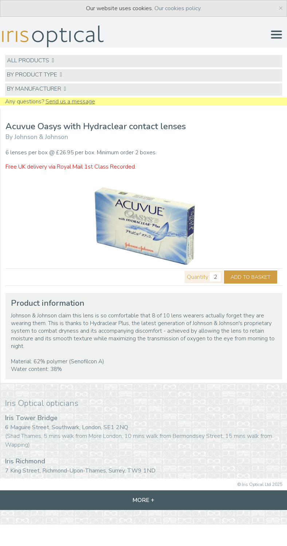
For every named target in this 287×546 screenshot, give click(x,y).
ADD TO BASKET (251, 277)
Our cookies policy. (177, 8)
